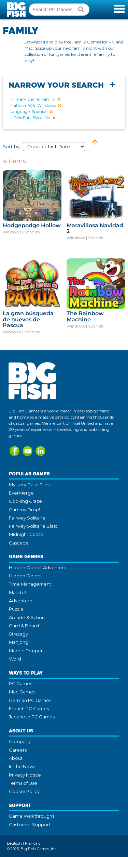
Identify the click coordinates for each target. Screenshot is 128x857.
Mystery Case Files (29, 484)
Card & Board (24, 625)
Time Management (30, 584)
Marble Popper (26, 650)
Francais (32, 843)
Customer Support (30, 824)
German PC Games (30, 700)
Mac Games (22, 691)
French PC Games (29, 708)
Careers (18, 750)
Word (15, 659)
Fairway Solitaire (27, 518)
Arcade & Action (27, 617)
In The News (22, 766)
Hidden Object (25, 575)
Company (20, 741)
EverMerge (21, 493)
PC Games (20, 683)
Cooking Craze (25, 501)
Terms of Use (23, 783)
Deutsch (14, 843)
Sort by (47, 146)
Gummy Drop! (24, 509)
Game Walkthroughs (31, 816)
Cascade (19, 543)
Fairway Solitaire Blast (33, 526)
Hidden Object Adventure (38, 567)
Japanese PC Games (32, 716)
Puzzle (16, 609)
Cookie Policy (24, 791)
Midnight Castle (26, 534)
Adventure (20, 600)
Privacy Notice (25, 775)
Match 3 (18, 592)
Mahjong (18, 642)
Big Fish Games (17, 9)
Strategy (18, 634)
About (16, 758)
